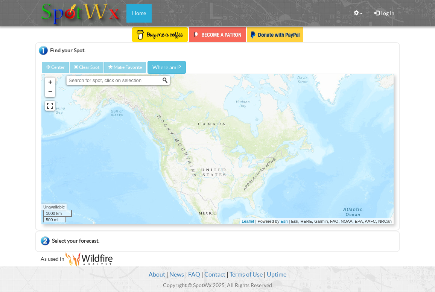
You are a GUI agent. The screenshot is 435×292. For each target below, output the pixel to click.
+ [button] (50, 82)
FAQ (194, 274)
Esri (284, 221)
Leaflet (248, 221)
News (176, 274)
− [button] (50, 92)
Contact (214, 274)
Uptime (276, 274)
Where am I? (166, 67)
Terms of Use (246, 274)
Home (139, 13)
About (157, 274)
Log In (384, 13)
